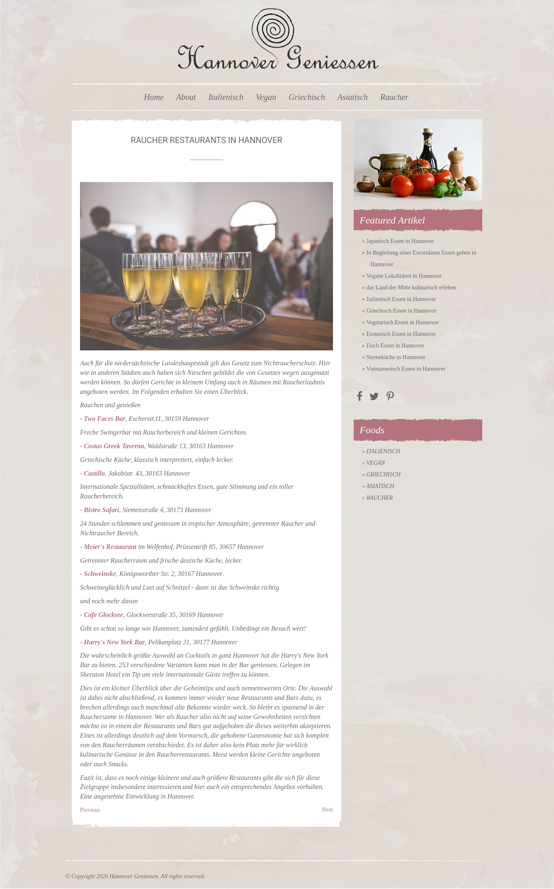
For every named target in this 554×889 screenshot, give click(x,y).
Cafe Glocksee (103, 614)
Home (154, 97)
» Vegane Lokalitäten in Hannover (402, 276)
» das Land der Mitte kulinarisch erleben (409, 287)
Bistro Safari (101, 509)
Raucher (394, 97)
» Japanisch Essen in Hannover (398, 241)
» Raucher (377, 498)
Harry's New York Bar (114, 642)
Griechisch (307, 97)
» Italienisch (381, 451)
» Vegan (373, 463)
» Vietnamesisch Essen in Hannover (403, 369)
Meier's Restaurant (110, 546)
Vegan (266, 97)
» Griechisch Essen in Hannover (399, 311)
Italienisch (226, 97)
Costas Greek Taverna (114, 445)
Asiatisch (353, 97)
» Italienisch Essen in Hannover (399, 299)
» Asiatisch (378, 486)
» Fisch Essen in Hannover (393, 345)
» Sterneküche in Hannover (393, 357)
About (186, 97)
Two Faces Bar (104, 418)
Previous (90, 810)
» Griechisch (381, 474)
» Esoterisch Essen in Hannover (399, 334)
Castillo (94, 473)
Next (327, 809)
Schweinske (100, 573)
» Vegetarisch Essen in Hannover (400, 322)
